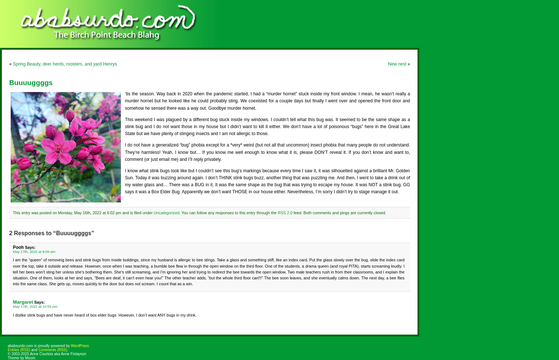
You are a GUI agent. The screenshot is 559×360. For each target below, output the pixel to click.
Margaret (23, 302)
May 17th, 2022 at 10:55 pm (35, 306)
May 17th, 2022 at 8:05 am (34, 252)
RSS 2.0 (285, 213)
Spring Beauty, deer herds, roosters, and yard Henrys (65, 64)
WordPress (80, 346)
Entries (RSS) (19, 350)
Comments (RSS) (52, 350)
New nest (397, 64)
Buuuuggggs (31, 83)
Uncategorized (166, 213)
